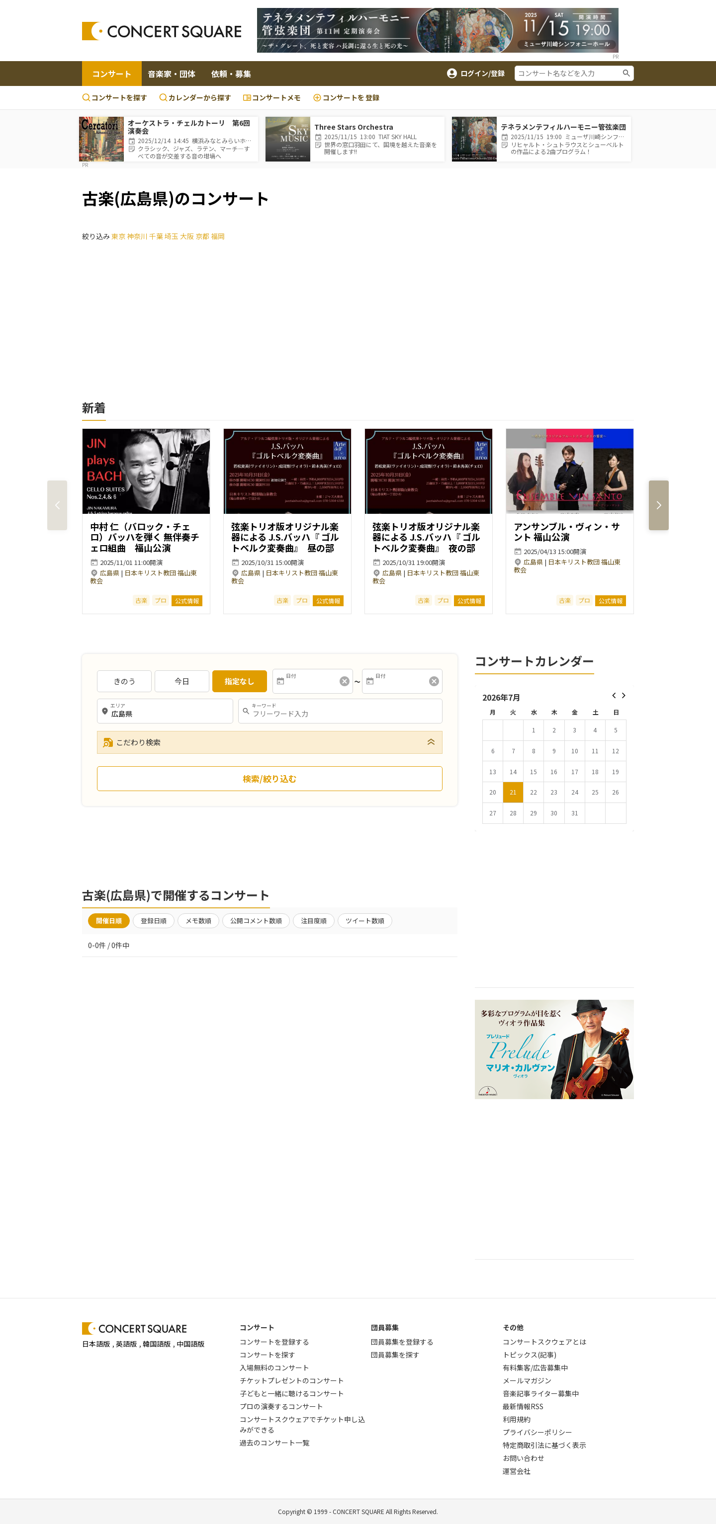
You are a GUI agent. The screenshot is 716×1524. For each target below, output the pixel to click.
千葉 (156, 236)
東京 (118, 236)
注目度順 (314, 920)
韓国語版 (157, 1344)
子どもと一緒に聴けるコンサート (292, 1393)
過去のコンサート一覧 (274, 1442)
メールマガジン (527, 1380)
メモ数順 (198, 920)
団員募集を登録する (402, 1342)
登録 (346, 97)
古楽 (141, 600)
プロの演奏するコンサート (281, 1406)
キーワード (264, 705)
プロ (161, 600)
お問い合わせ (523, 1458)
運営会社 (517, 1471)
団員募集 (385, 1327)
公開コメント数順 (256, 920)
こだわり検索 (131, 742)
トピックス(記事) (529, 1355)
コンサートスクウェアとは (544, 1342)
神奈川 (137, 236)
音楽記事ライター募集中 (541, 1393)
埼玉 (172, 236)
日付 (291, 675)
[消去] (345, 681)
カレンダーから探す (195, 97)
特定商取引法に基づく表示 (544, 1445)
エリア (117, 705)
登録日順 (154, 920)
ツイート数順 (365, 920)
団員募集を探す (395, 1355)
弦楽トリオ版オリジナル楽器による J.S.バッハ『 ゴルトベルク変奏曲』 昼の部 (285, 537)
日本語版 (96, 1344)
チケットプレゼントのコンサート (292, 1380)
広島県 (109, 572)
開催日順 (109, 920)
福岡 (218, 236)
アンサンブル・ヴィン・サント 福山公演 (567, 532)
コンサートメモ (272, 97)
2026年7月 (501, 697)
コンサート (112, 74)
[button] (659, 505)
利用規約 (517, 1419)
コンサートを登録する (274, 1342)
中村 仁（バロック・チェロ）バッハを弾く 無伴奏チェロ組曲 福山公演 (144, 537)
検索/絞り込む (270, 778)
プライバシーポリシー (537, 1432)
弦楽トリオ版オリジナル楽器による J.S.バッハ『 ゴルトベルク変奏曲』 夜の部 (426, 537)
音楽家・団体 (171, 74)
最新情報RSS (523, 1406)
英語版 (126, 1344)
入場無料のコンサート (274, 1367)
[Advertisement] (358, 331)
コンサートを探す (114, 97)
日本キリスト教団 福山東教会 (143, 576)
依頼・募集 (231, 74)
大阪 (187, 236)
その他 (513, 1327)
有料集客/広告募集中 (535, 1367)
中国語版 (190, 1344)
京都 (202, 236)
